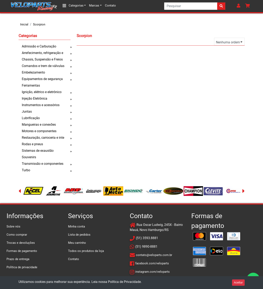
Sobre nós (13, 226)
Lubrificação (31, 118)
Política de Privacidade (124, 282)
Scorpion (39, 24)
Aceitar (238, 282)
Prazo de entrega (18, 259)
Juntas (27, 111)
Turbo (26, 170)
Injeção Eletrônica (34, 98)
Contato (110, 5)
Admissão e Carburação (39, 46)
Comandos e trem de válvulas (43, 66)
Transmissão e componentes (42, 164)
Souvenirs (29, 157)
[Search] (194, 6)
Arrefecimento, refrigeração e (42, 53)
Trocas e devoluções (21, 243)
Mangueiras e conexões (39, 124)
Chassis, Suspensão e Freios (42, 59)
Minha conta (76, 226)
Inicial (24, 24)
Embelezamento (33, 72)
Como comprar (17, 234)
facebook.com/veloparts (152, 263)
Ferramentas (31, 85)
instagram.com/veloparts (152, 272)
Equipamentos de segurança (42, 79)
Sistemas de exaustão (38, 151)
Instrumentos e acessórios (40, 105)
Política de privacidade (22, 267)
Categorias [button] (73, 6)
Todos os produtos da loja (86, 251)
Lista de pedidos (79, 234)
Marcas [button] (94, 5)
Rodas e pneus (32, 144)
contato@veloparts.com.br (154, 255)
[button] (239, 6)
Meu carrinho (77, 243)
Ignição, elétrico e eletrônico (42, 92)
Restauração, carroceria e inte (43, 138)
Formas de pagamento (22, 251)
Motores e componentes (39, 131)
